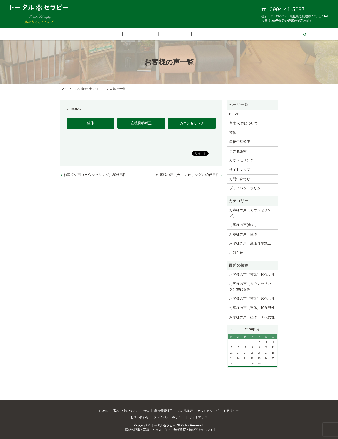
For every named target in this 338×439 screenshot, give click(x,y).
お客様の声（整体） (245, 234)
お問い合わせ (257, 34)
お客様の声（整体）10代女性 (252, 274)
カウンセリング (200, 34)
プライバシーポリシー (246, 188)
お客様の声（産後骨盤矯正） (251, 243)
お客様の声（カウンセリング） (250, 212)
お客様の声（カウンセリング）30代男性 (95, 174)
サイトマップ (239, 169)
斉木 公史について (95, 34)
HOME (67, 34)
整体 (121, 34)
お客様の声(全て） (86, 88)
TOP (63, 88)
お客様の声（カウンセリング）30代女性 (250, 286)
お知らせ (236, 252)
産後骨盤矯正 (143, 34)
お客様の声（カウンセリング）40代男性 (187, 174)
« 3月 (233, 329)
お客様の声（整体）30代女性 (252, 298)
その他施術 (171, 34)
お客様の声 (229, 34)
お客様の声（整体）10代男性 (252, 307)
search (277, 34)
